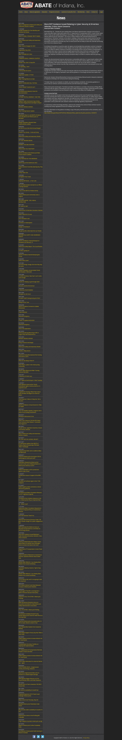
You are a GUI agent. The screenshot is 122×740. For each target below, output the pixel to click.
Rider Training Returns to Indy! (27, 79)
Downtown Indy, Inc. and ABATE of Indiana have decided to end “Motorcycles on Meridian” (30, 116)
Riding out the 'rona (24, 302)
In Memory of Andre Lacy (25, 376)
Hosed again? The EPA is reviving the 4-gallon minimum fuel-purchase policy (29, 591)
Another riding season (24, 351)
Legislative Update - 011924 (26, 75)
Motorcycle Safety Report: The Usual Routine (30, 246)
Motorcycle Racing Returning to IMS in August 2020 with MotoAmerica (29, 333)
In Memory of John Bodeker (26, 290)
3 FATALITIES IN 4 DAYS (25, 71)
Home (20, 12)
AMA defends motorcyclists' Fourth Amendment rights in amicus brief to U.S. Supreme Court (29, 386)
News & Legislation (35, 12)
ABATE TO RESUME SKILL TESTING (28, 83)
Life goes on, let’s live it (25, 294)
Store (88, 12)
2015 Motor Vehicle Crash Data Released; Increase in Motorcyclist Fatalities (30, 586)
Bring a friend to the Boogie (26, 342)
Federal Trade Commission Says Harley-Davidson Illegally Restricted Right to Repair (30, 102)
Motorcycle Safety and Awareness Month (29, 136)
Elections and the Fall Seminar (27, 286)
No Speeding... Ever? (24, 66)
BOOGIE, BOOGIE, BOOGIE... (26, 107)
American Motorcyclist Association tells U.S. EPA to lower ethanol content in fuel (30, 622)
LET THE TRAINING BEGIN (25, 140)
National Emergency (24, 316)
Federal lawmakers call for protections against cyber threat (29, 470)
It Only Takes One (23, 172)
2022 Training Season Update (26, 111)
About (26, 12)
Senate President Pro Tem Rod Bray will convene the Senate (29, 31)
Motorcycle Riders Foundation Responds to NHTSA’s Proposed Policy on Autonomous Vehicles (30, 509)
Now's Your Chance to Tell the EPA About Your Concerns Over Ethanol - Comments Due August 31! (29, 422)
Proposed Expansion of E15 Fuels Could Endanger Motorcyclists (29, 695)
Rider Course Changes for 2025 (27, 46)
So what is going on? (24, 250)
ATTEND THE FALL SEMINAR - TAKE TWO (29, 97)
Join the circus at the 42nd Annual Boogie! (30, 128)
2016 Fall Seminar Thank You (26, 515)
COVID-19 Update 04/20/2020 (26, 320)
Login (101, 12)
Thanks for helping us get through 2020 (29, 282)
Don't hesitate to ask (24, 218)
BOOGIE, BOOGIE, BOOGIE (26, 338)
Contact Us (94, 12)
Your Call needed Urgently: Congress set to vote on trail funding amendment (30, 411)
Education (44, 12)
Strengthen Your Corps (25, 176)
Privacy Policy (86, 737)
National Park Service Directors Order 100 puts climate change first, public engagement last (31, 521)
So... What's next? (23, 504)
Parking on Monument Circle (26, 416)
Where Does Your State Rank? (26, 149)
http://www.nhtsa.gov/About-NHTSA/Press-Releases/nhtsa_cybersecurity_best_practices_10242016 (70, 113)
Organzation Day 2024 (25, 50)
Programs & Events (54, 12)
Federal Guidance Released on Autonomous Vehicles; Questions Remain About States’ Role (30, 556)
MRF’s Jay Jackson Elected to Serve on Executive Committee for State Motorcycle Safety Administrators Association (30, 604)
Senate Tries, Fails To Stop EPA (27, 62)
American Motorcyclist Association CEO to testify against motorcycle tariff (30, 457)
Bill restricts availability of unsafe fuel (28, 690)
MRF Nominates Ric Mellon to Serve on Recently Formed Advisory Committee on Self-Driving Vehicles (29, 528)
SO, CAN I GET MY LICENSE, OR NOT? (28, 439)
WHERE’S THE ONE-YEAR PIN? (26, 144)
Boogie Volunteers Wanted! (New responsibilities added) (27, 123)
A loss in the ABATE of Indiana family (28, 190)
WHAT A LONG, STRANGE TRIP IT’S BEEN (29, 36)
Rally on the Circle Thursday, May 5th (28, 700)
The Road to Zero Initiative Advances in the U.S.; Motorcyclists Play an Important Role (30, 499)
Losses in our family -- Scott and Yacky (29, 132)
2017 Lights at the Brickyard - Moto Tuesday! (30, 380)
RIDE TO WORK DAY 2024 (25, 54)
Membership (81, 12)
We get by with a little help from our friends (30, 231)
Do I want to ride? (23, 206)
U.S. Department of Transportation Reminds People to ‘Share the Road (30, 650)
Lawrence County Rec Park (69, 12)
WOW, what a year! (24, 260)
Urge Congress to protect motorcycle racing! (30, 721)
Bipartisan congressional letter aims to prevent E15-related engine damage (29, 673)
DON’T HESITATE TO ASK (25, 214)
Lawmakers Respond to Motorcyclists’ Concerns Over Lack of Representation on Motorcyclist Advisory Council (30, 463)
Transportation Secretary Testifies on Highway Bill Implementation (28, 645)
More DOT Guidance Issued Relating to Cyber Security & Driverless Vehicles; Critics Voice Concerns (30, 536)
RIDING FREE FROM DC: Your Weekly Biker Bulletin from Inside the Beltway (30, 563)
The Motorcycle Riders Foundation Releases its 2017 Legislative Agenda (30, 493)
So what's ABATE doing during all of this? (29, 298)
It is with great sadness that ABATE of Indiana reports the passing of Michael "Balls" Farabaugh (29, 445)
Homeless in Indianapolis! (25, 222)
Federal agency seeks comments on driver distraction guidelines (30, 487)
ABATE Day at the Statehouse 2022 (28, 163)
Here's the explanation (25, 328)
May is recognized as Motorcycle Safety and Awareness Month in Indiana (30, 25)
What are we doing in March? (26, 360)
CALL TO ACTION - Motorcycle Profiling (29, 610)
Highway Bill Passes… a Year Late (27, 181)
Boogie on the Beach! (24, 227)
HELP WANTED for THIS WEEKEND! (28, 158)
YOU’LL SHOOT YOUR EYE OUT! (27, 87)
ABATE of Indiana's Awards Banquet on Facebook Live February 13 (29, 241)
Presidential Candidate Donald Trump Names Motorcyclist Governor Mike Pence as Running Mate (31, 615)
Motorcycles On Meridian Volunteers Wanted (30, 210)
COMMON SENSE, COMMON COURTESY (29, 58)
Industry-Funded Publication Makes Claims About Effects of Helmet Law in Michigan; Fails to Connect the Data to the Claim (30, 543)
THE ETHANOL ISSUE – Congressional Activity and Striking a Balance (29, 668)
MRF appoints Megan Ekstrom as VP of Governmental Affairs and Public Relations (30, 679)
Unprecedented (23, 312)
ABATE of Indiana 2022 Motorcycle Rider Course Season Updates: (29, 153)
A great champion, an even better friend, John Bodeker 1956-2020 (29, 271)
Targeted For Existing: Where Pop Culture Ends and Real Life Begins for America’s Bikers (30, 393)
